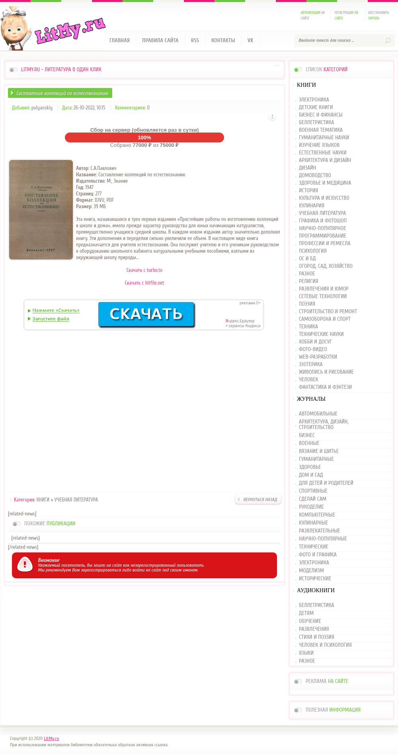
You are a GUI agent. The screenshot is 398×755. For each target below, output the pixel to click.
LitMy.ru (51, 738)
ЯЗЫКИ (306, 653)
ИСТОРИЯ (308, 191)
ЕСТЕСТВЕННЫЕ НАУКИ (323, 153)
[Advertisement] (144, 412)
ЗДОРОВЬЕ (310, 467)
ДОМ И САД (311, 475)
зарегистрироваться (101, 570)
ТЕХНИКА (308, 327)
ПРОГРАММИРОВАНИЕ (322, 236)
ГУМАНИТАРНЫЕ (316, 459)
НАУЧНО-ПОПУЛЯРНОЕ (322, 229)
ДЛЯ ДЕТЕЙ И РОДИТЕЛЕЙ (326, 483)
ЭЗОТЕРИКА (311, 365)
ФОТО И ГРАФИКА (318, 555)
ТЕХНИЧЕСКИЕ (313, 547)
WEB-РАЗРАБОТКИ (318, 357)
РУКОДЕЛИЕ (311, 507)
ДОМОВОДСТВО (315, 176)
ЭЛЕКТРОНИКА (314, 100)
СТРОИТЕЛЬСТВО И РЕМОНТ (328, 312)
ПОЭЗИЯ (307, 304)
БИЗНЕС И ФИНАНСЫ (321, 115)
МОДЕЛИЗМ (311, 571)
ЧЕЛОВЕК (308, 380)
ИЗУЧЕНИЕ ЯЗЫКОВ (319, 145)
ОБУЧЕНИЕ (310, 621)
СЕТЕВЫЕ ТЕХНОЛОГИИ (323, 297)
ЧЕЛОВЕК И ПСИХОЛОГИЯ (325, 645)
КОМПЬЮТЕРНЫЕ (317, 515)
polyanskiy (42, 108)
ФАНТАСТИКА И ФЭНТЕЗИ (325, 387)
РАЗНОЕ (307, 274)
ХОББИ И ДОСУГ (315, 342)
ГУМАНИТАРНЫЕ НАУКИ (324, 138)
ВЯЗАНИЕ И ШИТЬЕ (319, 451)
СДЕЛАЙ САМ (312, 499)
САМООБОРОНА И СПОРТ (325, 319)
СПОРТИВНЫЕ (313, 491)
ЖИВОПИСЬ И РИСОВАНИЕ (326, 372)
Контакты (223, 40)
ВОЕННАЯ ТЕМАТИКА (321, 130)
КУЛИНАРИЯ (311, 206)
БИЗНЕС (307, 435)
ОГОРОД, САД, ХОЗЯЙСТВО (326, 266)
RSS (195, 40)
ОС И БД (307, 259)
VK (251, 40)
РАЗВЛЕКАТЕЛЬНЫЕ (319, 531)
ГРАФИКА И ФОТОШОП (323, 221)
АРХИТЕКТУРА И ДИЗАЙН (325, 161)
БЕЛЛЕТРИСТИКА (316, 123)
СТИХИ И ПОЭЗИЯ (316, 637)
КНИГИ (43, 500)
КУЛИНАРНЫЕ (313, 523)
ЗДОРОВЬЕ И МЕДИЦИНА (325, 183)
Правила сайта (160, 40)
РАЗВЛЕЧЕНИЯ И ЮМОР (324, 289)
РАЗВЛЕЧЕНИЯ (314, 629)
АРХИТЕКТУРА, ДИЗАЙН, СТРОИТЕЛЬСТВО (324, 425)
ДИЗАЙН (307, 168)
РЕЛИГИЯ (308, 282)
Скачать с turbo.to (145, 270)
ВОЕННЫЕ (309, 443)
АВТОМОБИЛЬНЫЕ (318, 414)
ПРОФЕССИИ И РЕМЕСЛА (325, 244)
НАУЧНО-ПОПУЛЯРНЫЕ (323, 539)
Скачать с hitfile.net (144, 283)
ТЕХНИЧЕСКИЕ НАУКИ (321, 335)
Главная (119, 40)
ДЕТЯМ (306, 613)
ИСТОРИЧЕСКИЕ (315, 579)
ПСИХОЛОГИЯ (313, 251)
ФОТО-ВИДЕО (313, 350)
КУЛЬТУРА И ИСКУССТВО (324, 198)
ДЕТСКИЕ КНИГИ (316, 108)
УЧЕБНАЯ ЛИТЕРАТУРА (76, 500)
